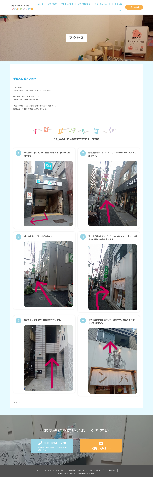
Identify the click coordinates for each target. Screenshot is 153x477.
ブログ (104, 470)
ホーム (39, 470)
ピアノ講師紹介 (71, 470)
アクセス (97, 470)
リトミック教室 (58, 470)
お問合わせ (112, 470)
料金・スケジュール (85, 470)
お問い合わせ (134, 7)
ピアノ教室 (47, 470)
